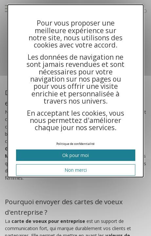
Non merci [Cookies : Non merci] (75, 170)
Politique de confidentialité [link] (75, 144)
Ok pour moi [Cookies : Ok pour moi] (75, 155)
